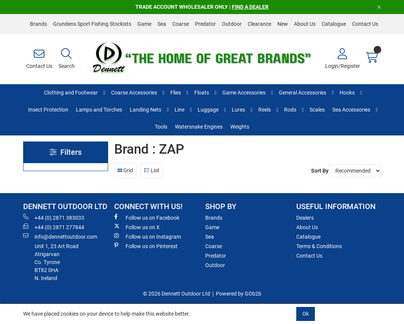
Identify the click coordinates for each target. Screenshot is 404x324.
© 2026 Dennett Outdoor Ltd (176, 294)
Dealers (305, 218)
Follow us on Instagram (147, 236)
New (282, 24)
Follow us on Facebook (146, 217)
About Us (305, 24)
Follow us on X (137, 226)
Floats (201, 93)
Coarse (180, 24)
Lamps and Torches (99, 110)
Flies (175, 93)
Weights (239, 127)
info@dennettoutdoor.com (60, 236)
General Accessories (302, 93)
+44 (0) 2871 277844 (53, 226)
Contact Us (365, 24)
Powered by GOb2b (238, 294)
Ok (305, 314)
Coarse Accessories (134, 93)
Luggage (208, 110)
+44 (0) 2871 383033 (53, 217)
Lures (238, 110)
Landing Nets (145, 110)
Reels (264, 110)
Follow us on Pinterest (146, 245)
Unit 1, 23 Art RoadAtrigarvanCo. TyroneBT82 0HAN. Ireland (57, 262)
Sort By (320, 171)
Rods (290, 110)
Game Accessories (244, 93)
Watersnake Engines (199, 127)
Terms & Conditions (319, 246)
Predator (205, 24)
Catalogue (334, 24)
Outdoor (232, 24)
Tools (161, 127)
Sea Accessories (351, 110)
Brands (38, 24)
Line (179, 110)
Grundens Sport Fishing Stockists (92, 24)
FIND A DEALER (250, 7)
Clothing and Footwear (71, 93)
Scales (317, 110)
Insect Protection (48, 110)
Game (144, 24)
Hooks (347, 93)
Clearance (259, 24)
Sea (161, 24)
